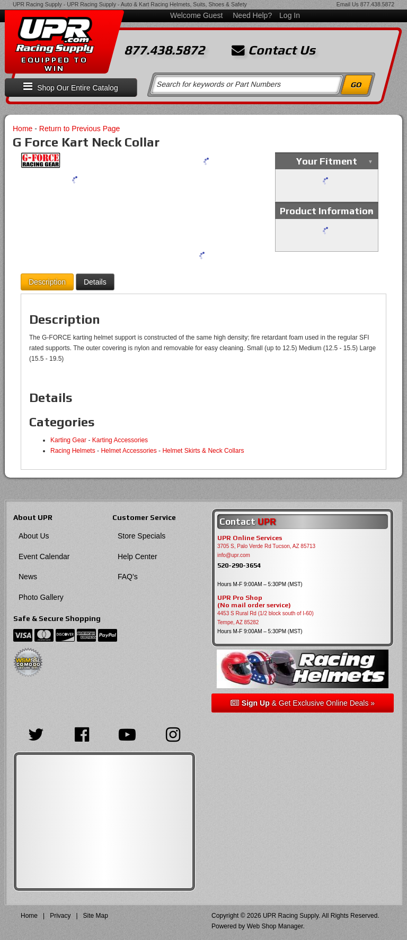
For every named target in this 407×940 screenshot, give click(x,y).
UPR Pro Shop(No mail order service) (254, 601)
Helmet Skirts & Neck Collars (203, 450)
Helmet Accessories (128, 450)
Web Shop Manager (275, 926)
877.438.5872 (377, 4)
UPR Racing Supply (37, 4)
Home (22, 128)
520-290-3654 (239, 565)
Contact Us (273, 50)
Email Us (348, 4)
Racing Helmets (72, 450)
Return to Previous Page (79, 128)
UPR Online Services (249, 538)
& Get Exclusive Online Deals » (303, 703)
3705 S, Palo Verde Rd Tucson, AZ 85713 (266, 546)
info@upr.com (233, 555)
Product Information (327, 210)
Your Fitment (326, 161)
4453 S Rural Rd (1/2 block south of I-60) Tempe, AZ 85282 (265, 617)
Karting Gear (68, 440)
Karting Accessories (120, 440)
